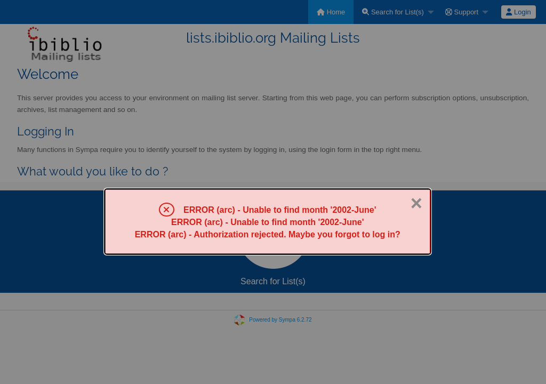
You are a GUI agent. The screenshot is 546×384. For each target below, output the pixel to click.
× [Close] (416, 203)
